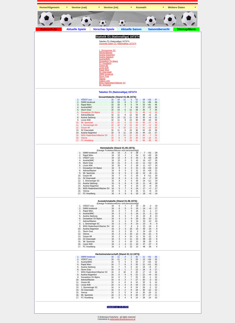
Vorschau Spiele (103, 29)
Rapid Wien (104, 70)
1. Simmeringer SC (107, 50)
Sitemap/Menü (186, 29)
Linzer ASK (104, 68)
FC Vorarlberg (105, 63)
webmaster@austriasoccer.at (122, 319)
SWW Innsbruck (106, 74)
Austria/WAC (104, 59)
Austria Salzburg (106, 57)
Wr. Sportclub (105, 85)
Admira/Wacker (106, 53)
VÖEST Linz (104, 81)
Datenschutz (49, 29)
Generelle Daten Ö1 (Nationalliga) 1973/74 (117, 44)
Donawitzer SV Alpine (108, 61)
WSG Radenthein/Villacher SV (112, 83)
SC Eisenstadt (105, 72)
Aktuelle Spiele (76, 29)
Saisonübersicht (159, 29)
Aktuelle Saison (131, 29)
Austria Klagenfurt (107, 55)
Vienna (102, 78)
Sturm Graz (104, 76)
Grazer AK (103, 65)
